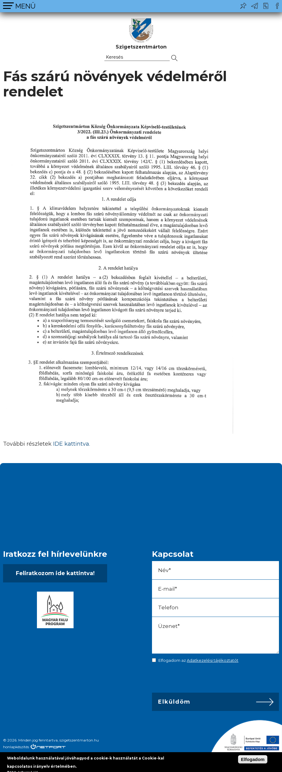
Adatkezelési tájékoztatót (212, 660)
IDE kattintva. (71, 443)
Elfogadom (253, 759)
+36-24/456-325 (265, 6)
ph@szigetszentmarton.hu (254, 6)
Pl (243, 6)
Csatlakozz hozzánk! (277, 6)
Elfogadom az (198, 660)
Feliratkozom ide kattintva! (55, 573)
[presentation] (194, 679)
